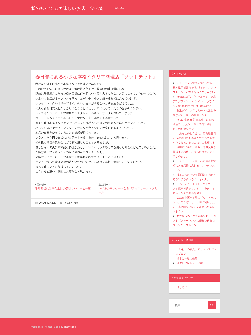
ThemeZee (70, 326)
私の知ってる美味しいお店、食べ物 (73, 8)
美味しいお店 (71, 202)
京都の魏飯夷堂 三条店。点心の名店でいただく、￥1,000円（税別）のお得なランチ (193, 124)
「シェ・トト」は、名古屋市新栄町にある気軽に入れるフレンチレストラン (194, 165)
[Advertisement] (125, 40)
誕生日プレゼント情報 (190, 263)
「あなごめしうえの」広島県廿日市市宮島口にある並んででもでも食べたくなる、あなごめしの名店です (194, 138)
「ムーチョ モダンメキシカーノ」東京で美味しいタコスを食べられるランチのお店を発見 (194, 188)
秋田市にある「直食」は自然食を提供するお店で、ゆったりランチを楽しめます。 (194, 151)
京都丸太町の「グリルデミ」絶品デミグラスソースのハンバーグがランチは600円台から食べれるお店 (194, 101)
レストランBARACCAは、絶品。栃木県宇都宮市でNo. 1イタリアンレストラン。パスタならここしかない (194, 87)
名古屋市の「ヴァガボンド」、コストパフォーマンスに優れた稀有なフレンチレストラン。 (194, 220)
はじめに (132, 7)
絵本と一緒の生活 (187, 258)
